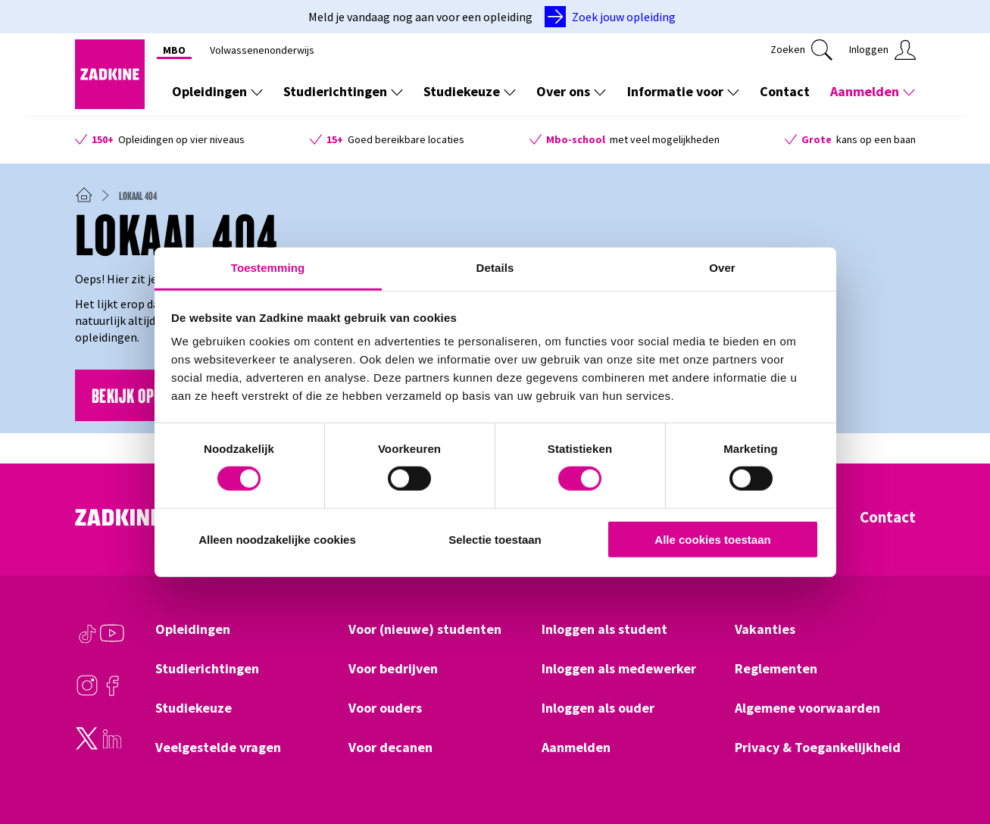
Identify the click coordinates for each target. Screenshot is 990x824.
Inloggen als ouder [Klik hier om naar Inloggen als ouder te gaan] (598, 708)
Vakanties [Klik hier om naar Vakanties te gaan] (765, 629)
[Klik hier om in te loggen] (882, 50)
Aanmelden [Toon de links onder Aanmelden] (872, 91)
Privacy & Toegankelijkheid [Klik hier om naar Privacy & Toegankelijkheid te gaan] (818, 747)
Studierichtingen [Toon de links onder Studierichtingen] (343, 91)
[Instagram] (87, 693)
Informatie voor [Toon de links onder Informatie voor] (683, 91)
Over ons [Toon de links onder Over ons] (571, 91)
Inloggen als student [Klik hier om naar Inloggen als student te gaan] (604, 629)
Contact (888, 517)
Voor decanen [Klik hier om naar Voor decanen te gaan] (390, 747)
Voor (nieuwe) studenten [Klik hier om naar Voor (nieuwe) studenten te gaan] (424, 629)
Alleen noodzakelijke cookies (277, 539)
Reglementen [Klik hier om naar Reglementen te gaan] (776, 668)
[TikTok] (87, 640)
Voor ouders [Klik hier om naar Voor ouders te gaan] (385, 708)
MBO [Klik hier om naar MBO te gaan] (174, 50)
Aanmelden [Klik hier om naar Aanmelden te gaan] (576, 747)
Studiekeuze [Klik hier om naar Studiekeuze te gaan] (193, 708)
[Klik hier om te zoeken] (801, 50)
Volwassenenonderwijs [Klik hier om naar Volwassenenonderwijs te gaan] (262, 50)
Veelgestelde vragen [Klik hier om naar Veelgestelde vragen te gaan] (218, 747)
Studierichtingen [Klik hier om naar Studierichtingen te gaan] (207, 668)
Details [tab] (495, 267)
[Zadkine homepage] (110, 104)
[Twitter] (87, 746)
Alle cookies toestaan (712, 539)
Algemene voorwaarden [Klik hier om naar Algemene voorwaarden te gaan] (807, 708)
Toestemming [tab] (268, 267)
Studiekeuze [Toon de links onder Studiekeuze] (469, 91)
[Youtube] (112, 640)
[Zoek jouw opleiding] (613, 16)
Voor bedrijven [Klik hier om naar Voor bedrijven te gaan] (393, 668)
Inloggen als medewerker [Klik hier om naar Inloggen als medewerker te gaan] (619, 668)
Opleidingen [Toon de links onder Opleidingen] (217, 91)
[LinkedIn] (112, 746)
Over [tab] (722, 267)
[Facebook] (112, 693)
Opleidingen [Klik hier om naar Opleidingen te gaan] (192, 629)
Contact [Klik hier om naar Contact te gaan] (785, 91)
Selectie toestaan (495, 539)
